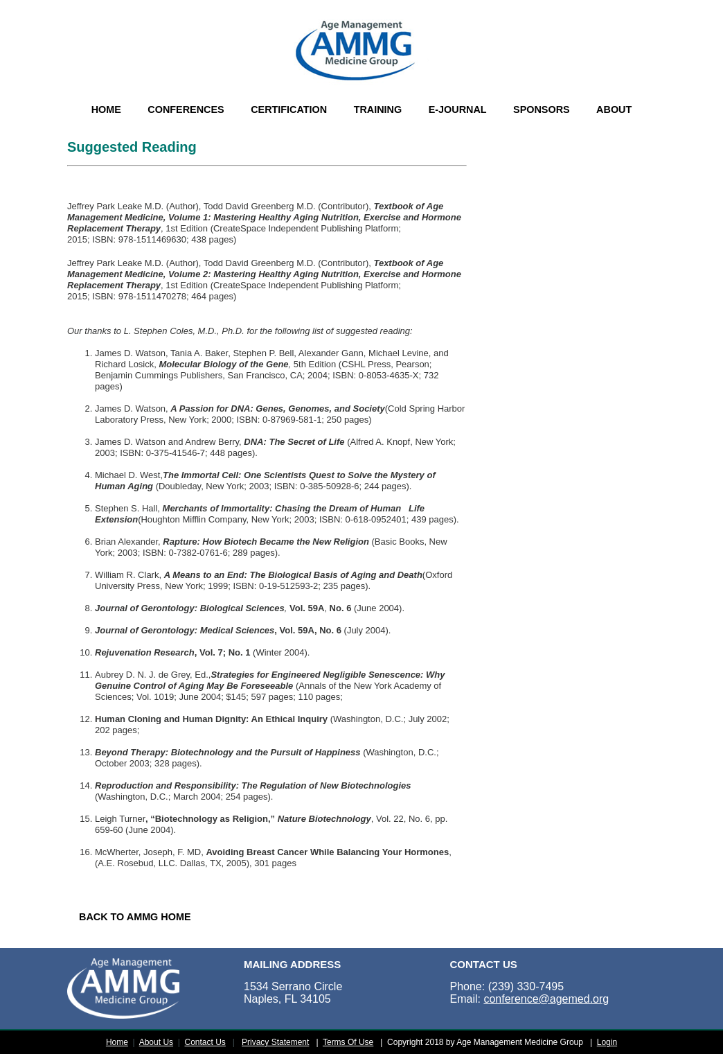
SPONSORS (541, 109)
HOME (106, 109)
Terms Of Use (348, 1042)
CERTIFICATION (289, 109)
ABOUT (614, 109)
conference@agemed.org (546, 999)
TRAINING (378, 109)
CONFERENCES (186, 109)
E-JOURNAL (458, 109)
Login (607, 1042)
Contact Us (205, 1042)
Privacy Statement (275, 1042)
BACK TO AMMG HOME (135, 916)
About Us (156, 1042)
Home (117, 1042)
